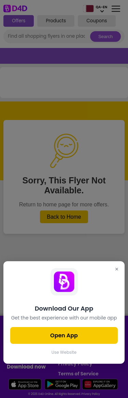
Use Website (64, 352)
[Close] (116, 269)
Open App (64, 335)
